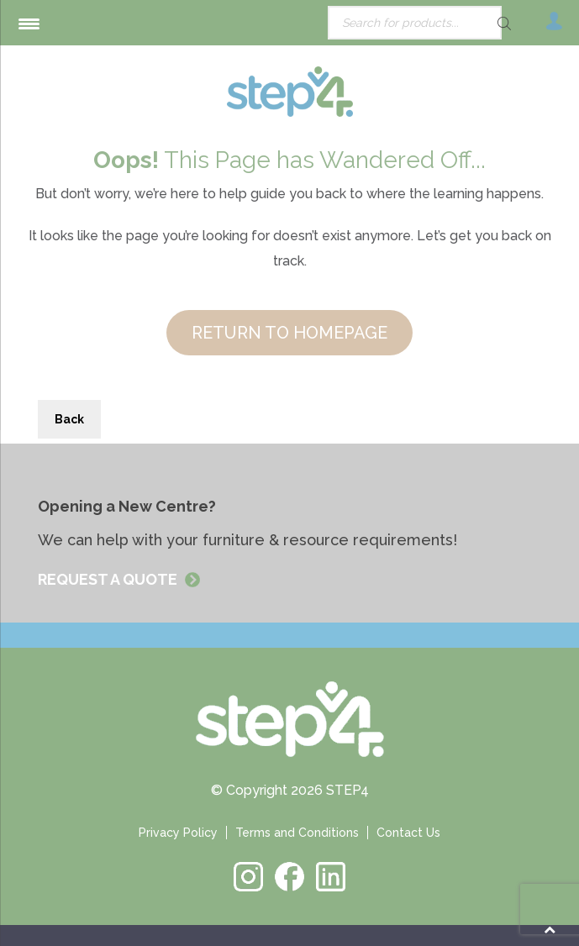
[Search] (474, 23)
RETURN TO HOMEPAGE (289, 333)
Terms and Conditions (297, 832)
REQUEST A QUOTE (109, 579)
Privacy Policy (178, 832)
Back (69, 419)
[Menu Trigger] (29, 23)
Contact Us (408, 832)
